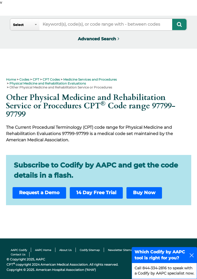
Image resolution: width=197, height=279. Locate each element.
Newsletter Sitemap (121, 250)
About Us (65, 250)
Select (18, 25)
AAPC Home (43, 250)
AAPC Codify (19, 250)
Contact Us (18, 254)
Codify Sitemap (90, 250)
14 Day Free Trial (96, 193)
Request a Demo (39, 193)
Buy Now (144, 193)
